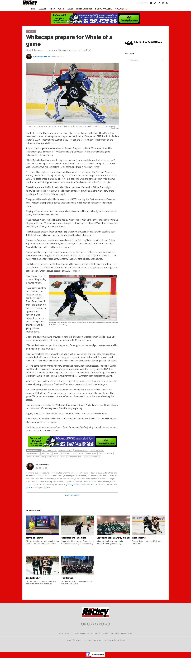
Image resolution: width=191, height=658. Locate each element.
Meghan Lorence (106, 453)
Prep (52, 8)
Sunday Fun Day (33, 578)
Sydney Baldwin (75, 456)
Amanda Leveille (81, 450)
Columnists (121, 8)
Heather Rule (41, 56)
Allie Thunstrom (49, 450)
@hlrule (29, 487)
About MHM (95, 633)
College (42, 8)
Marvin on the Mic (34, 537)
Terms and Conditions (80, 633)
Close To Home (139, 537)
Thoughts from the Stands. (79, 484)
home (56, 453)
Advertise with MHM (111, 633)
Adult (70, 8)
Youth (61, 8)
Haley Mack (46, 453)
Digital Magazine (103, 8)
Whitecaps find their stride (73, 537)
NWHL (63, 456)
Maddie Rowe (91, 453)
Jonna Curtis (78, 453)
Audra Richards (97, 450)
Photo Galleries (84, 8)
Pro (33, 8)
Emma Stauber (32, 453)
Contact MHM (126, 633)
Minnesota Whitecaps (35, 456)
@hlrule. (47, 487)
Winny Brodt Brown (92, 456)
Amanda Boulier (65, 450)
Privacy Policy (64, 633)
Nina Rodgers (53, 456)
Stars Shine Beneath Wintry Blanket (113, 537)
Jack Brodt (65, 453)
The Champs (67, 578)
